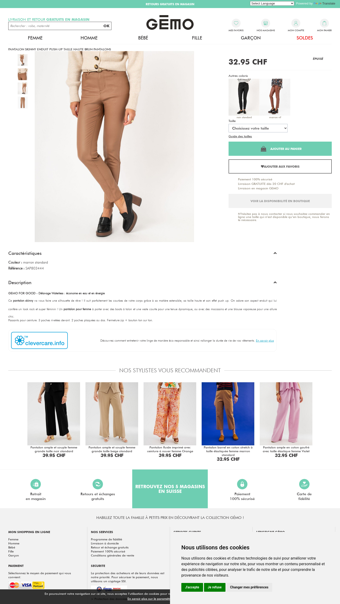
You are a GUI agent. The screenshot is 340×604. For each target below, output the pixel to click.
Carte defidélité (304, 490)
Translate (324, 3)
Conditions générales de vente (112, 555)
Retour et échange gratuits (110, 547)
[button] (142, 254)
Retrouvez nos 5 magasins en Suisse (170, 489)
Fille (197, 37)
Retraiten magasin (36, 490)
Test (255, 136)
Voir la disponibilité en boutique (280, 201)
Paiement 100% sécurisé (255, 179)
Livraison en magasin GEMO (258, 188)
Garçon (251, 37)
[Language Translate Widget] (272, 3)
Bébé (143, 37)
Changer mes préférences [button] (249, 587)
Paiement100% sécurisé (242, 490)
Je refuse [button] (215, 587)
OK (106, 26)
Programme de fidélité (106, 539)
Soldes (305, 37)
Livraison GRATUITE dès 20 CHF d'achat (266, 184)
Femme (35, 37)
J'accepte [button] (192, 587)
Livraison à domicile (105, 543)
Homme (89, 37)
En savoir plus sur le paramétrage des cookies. (161, 598)
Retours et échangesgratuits (98, 490)
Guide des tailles (240, 136)
